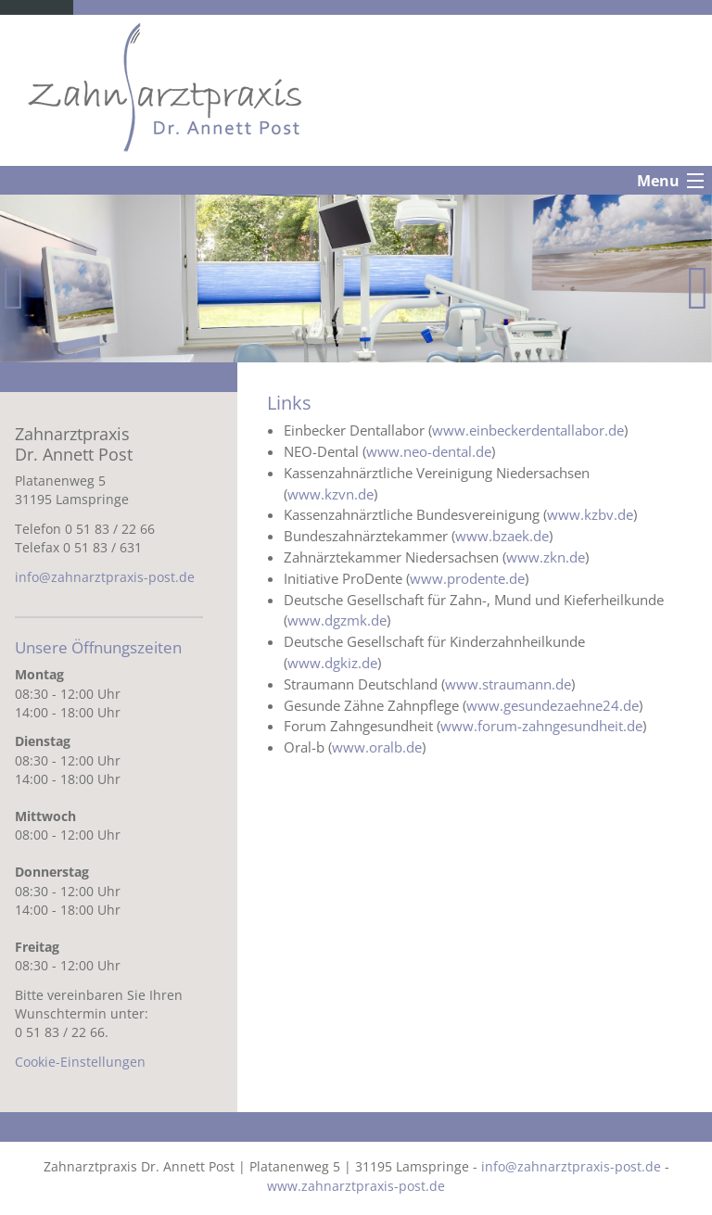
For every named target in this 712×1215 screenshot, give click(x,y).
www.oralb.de (377, 747)
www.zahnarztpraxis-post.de (356, 1186)
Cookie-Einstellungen (80, 1061)
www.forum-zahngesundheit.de (541, 725)
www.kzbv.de (590, 514)
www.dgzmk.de (337, 620)
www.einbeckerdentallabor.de (528, 430)
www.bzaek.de (502, 535)
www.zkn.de (545, 557)
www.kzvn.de (330, 494)
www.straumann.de (508, 684)
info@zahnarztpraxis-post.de (105, 577)
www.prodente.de (467, 578)
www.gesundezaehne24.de (552, 705)
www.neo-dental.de (428, 451)
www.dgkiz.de (332, 662)
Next (698, 285)
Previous (14, 285)
